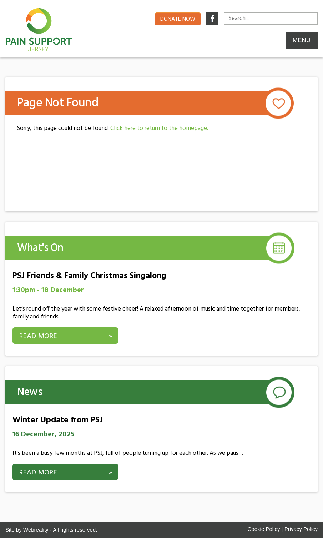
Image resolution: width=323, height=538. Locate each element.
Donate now (177, 19)
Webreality (36, 530)
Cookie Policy (264, 529)
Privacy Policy (301, 529)
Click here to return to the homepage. (159, 128)
